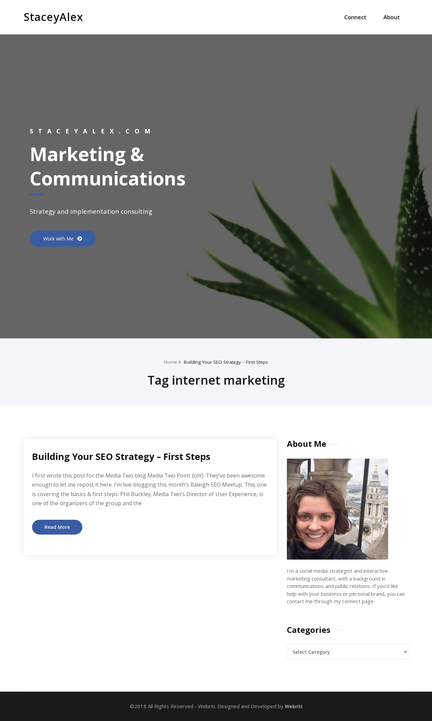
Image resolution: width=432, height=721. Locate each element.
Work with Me (61, 238)
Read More (58, 527)
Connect (355, 17)
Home (166, 361)
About (391, 17)
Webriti (292, 706)
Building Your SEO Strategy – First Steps (226, 361)
